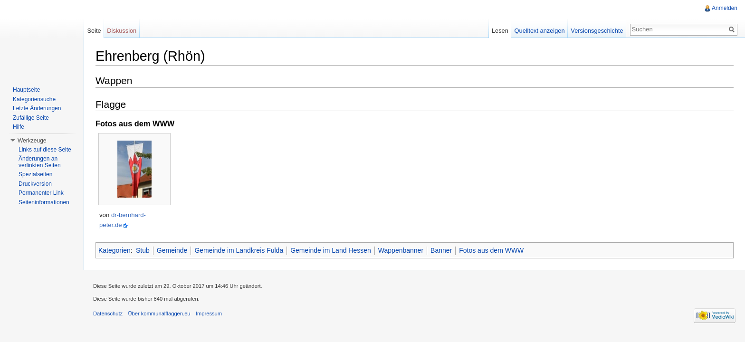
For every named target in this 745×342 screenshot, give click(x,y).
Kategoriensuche (34, 99)
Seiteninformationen (44, 202)
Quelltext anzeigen (540, 30)
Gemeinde (172, 250)
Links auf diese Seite (45, 149)
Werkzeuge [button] (32, 140)
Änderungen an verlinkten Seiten (40, 162)
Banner (441, 250)
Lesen (500, 30)
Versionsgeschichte (597, 30)
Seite (94, 30)
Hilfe (18, 127)
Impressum (209, 313)
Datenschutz (108, 313)
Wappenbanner (400, 250)
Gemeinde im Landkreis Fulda (238, 250)
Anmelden (724, 8)
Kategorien (114, 250)
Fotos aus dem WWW (491, 250)
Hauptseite (26, 89)
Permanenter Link (41, 193)
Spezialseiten (35, 174)
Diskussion (121, 30)
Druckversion (35, 183)
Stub (143, 250)
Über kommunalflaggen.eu (159, 313)
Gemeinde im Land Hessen (330, 250)
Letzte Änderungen (37, 108)
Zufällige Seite (31, 117)
